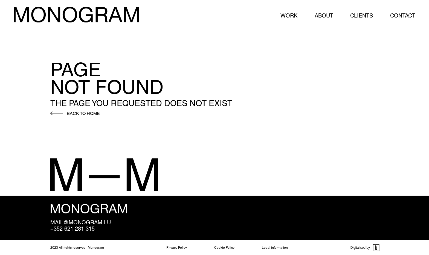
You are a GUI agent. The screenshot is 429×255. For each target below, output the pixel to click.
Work (288, 15)
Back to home (83, 113)
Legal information (275, 248)
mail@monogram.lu (80, 222)
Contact (402, 15)
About (324, 15)
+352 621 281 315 (72, 229)
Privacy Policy (176, 248)
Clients (361, 15)
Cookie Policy (224, 248)
